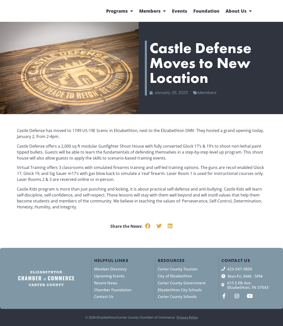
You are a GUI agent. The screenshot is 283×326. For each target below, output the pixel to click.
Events (179, 11)
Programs (119, 11)
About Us (239, 11)
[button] (148, 226)
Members (152, 11)
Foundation (206, 11)
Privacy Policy (187, 317)
